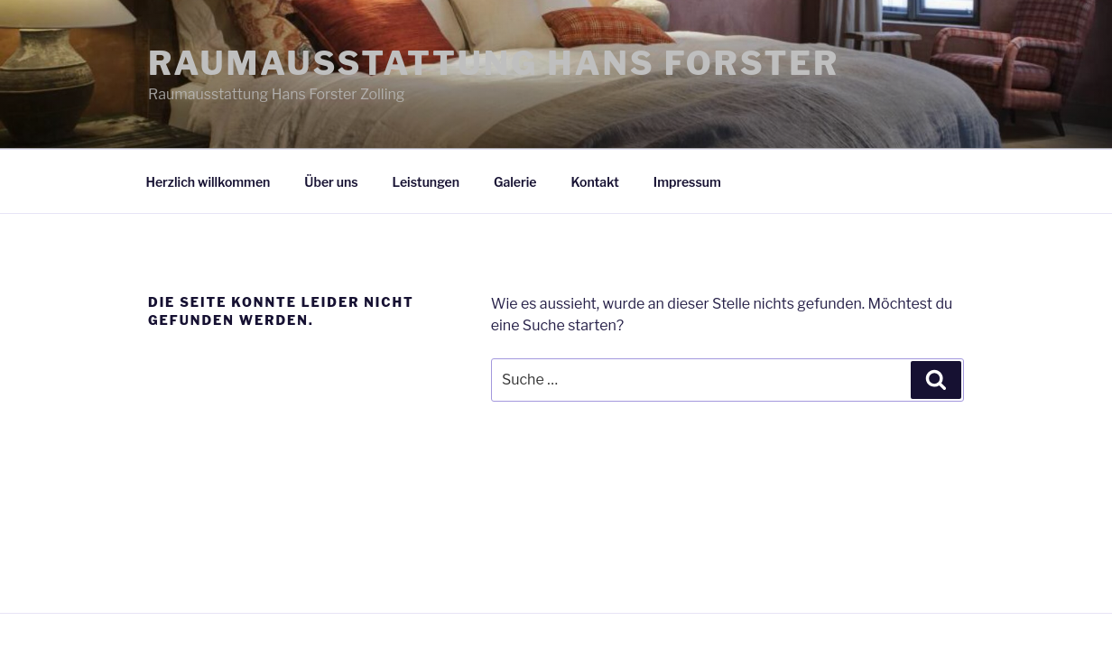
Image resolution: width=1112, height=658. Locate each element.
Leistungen (426, 182)
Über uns (330, 182)
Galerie (515, 182)
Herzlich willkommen (208, 182)
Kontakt (595, 182)
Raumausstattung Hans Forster (493, 63)
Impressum (687, 182)
